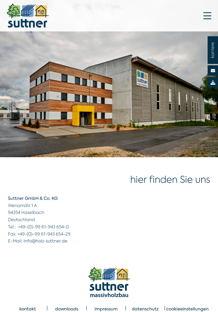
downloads (66, 309)
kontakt (27, 309)
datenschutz (145, 309)
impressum (106, 309)
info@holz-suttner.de (45, 241)
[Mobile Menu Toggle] (207, 15)
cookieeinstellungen (187, 309)
